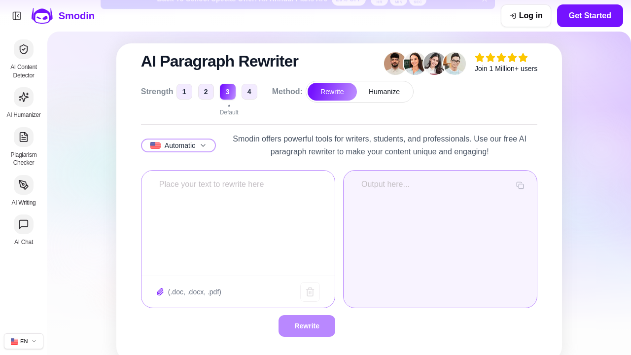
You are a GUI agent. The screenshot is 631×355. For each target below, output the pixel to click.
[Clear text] (310, 292)
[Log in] (526, 15)
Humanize (384, 92)
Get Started (590, 15)
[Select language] (178, 145)
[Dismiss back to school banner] (484, 16)
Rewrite (332, 92)
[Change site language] (23, 341)
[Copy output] (520, 185)
